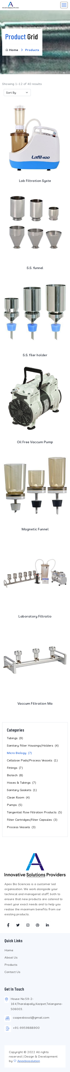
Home (11, 50)
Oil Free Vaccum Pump (35, 442)
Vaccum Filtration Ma (35, 703)
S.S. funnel (35, 268)
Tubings (15, 738)
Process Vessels (21, 827)
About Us (11, 957)
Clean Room (18, 797)
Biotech (15, 775)
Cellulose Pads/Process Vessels (32, 760)
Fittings (15, 768)
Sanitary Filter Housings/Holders (33, 745)
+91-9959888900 (26, 1028)
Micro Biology (19, 753)
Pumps (14, 805)
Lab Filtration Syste (35, 181)
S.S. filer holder (35, 355)
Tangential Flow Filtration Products (34, 812)
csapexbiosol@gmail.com (31, 1017)
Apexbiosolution (28, 1061)
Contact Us (12, 972)
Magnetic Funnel (35, 529)
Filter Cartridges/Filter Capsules (32, 819)
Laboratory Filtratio (35, 616)
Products (10, 964)
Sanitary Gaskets (22, 790)
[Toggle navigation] (64, 5)
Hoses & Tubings (21, 782)
